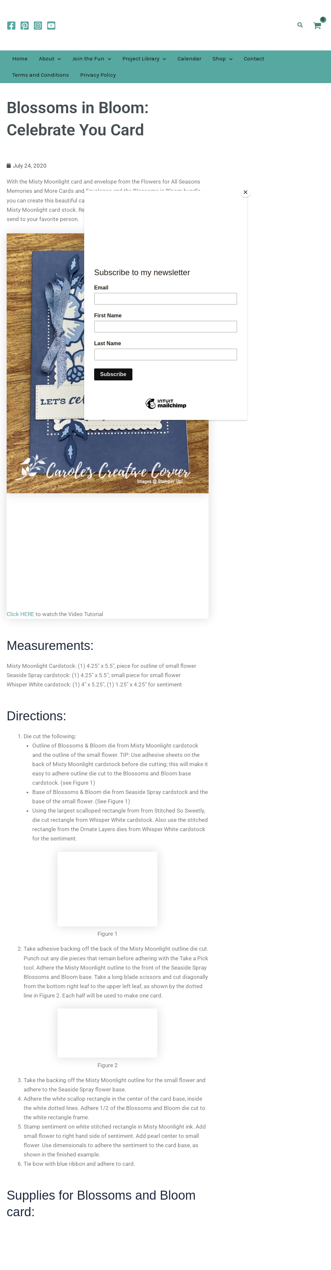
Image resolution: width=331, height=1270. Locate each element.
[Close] (245, 192)
